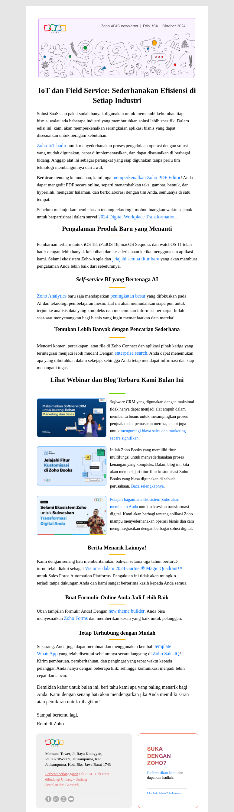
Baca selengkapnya (147, 486)
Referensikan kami (162, 772)
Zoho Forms (76, 618)
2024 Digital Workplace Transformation (137, 216)
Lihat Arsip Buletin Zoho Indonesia (164, 793)
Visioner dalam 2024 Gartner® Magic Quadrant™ (133, 568)
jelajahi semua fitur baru (135, 258)
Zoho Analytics (52, 295)
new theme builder (127, 611)
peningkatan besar (127, 295)
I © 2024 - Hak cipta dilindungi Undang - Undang (77, 776)
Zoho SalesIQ (166, 653)
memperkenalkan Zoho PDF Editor (146, 177)
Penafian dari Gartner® (62, 785)
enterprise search (131, 353)
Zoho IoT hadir (51, 145)
